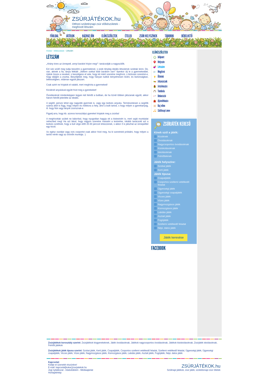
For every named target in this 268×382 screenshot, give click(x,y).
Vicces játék (67, 353)
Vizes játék (79, 353)
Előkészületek (59, 51)
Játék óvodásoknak (120, 342)
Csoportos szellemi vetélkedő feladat (139, 350)
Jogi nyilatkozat (55, 370)
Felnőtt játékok (55, 345)
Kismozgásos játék (117, 353)
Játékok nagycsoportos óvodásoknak (149, 342)
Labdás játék (134, 353)
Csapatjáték (113, 350)
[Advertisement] (97, 170)
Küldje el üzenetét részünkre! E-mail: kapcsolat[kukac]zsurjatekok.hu (67, 366)
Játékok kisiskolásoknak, (181, 342)
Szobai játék (89, 350)
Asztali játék (148, 353)
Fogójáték (160, 353)
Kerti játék (101, 350)
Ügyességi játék (193, 350)
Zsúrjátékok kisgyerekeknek (95, 342)
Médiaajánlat (86, 370)
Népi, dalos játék (174, 353)
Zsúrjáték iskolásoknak (205, 342)
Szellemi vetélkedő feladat (171, 350)
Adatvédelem (71, 370)
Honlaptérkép (54, 372)
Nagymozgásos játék (96, 353)
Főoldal (49, 51)
